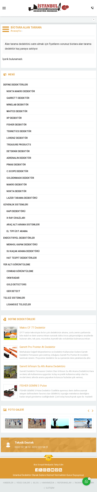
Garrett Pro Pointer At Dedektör (37, 347)
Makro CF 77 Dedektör (32, 327)
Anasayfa (16, 31)
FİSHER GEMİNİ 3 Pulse (33, 385)
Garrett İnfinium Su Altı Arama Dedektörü (42, 366)
